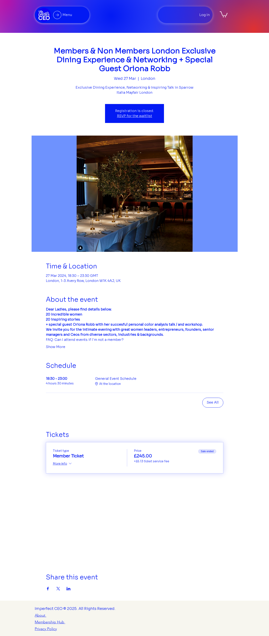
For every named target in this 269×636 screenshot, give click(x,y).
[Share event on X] (58, 588)
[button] (224, 14)
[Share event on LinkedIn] (69, 588)
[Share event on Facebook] (48, 588)
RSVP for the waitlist (134, 116)
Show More (55, 347)
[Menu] (62, 15)
